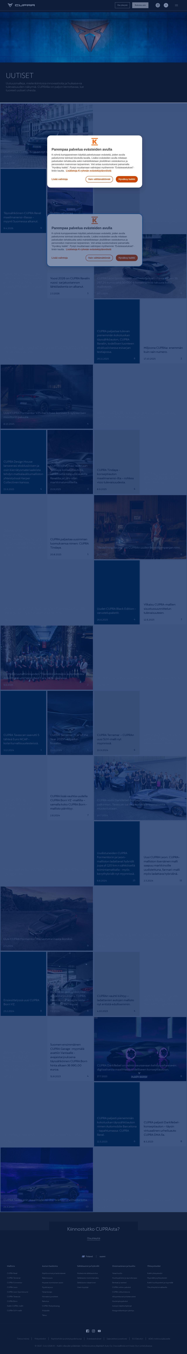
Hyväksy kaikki (126, 179)
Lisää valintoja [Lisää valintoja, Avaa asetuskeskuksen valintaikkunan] (60, 179)
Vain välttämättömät (99, 179)
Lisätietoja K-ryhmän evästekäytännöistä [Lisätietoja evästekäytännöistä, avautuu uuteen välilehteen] (88, 171)
